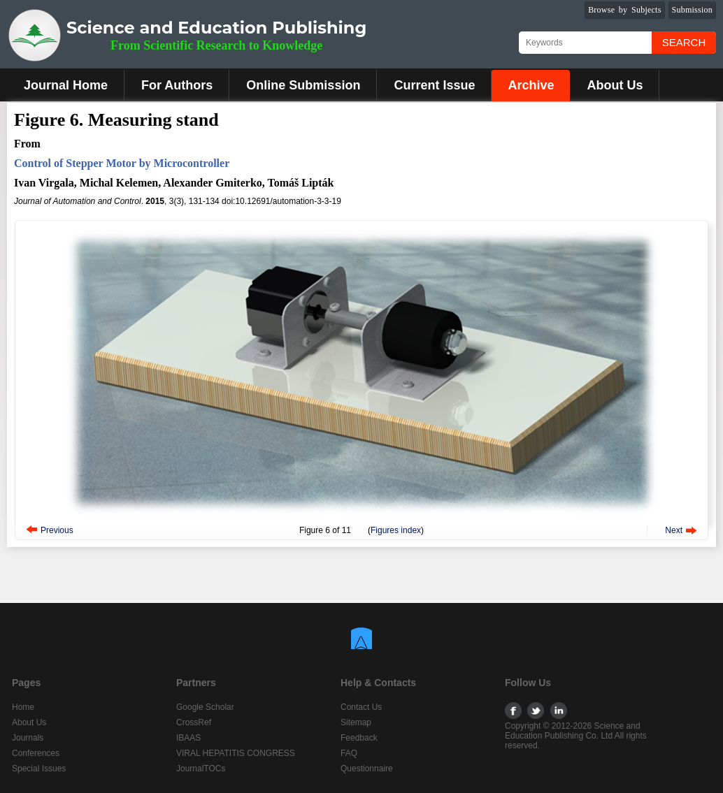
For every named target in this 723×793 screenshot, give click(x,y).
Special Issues (39, 768)
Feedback (359, 738)
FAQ (349, 753)
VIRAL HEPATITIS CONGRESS (235, 753)
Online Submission (303, 85)
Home (23, 707)
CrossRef (193, 722)
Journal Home (66, 85)
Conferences (35, 753)
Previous (57, 530)
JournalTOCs (200, 768)
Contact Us (361, 707)
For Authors (177, 85)
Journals (27, 738)
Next (673, 530)
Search (684, 42)
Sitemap (356, 722)
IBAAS (188, 738)
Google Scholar (205, 707)
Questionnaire (367, 768)
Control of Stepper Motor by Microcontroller (121, 163)
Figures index (396, 530)
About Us (615, 85)
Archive (531, 85)
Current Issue (434, 85)
